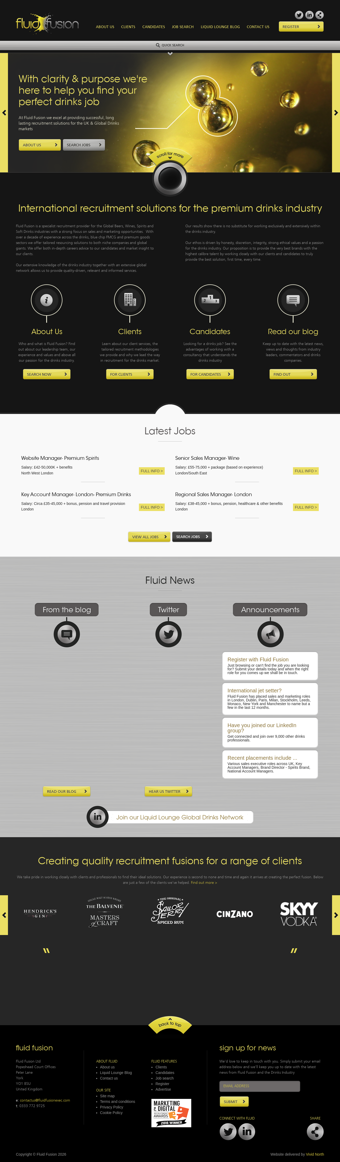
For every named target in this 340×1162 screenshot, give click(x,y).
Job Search (183, 27)
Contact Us (258, 27)
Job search (164, 1078)
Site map (107, 1096)
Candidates (153, 27)
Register (162, 1084)
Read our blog (293, 332)
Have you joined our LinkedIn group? (262, 728)
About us (107, 1067)
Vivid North (315, 1154)
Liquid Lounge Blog (220, 27)
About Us (105, 27)
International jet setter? (255, 690)
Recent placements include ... (262, 758)
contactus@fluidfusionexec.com (45, 1101)
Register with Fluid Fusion (258, 659)
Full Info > (152, 471)
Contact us (109, 1078)
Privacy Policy (111, 1107)
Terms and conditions (117, 1101)
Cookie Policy (111, 1113)
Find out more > (204, 883)
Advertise (163, 1089)
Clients (128, 27)
